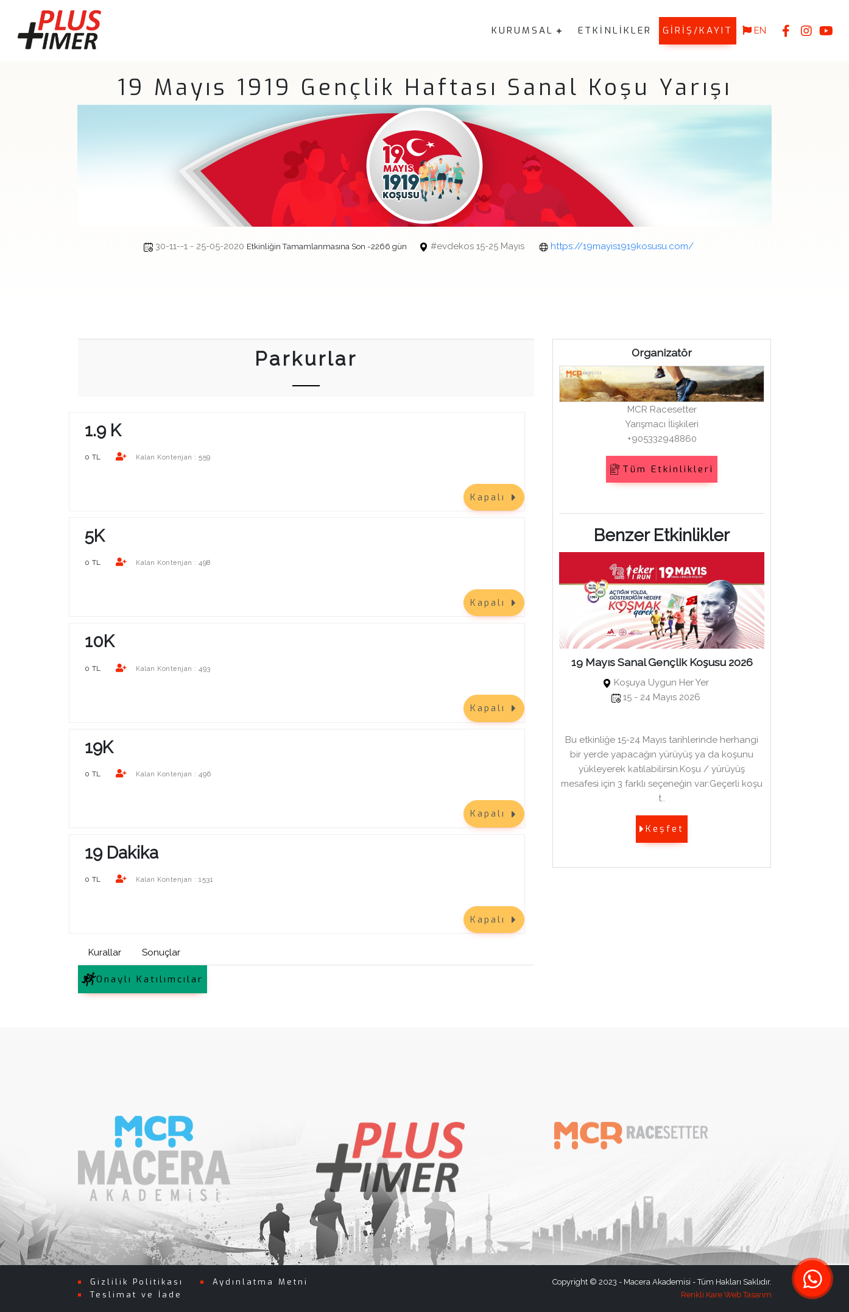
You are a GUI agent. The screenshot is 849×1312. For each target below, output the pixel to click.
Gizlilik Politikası (136, 1282)
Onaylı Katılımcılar (142, 979)
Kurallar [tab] (104, 952)
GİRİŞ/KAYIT (698, 30)
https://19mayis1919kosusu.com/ (540, 246)
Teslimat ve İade (136, 1294)
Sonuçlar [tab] (161, 952)
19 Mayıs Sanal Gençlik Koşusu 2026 (662, 662)
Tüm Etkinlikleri (662, 469)
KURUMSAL (522, 30)
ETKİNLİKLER (615, 30)
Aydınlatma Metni (260, 1282)
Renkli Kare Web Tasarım (726, 1294)
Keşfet (661, 829)
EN (754, 30)
